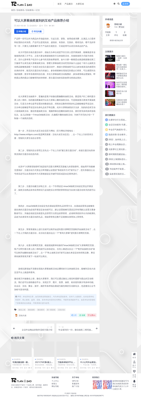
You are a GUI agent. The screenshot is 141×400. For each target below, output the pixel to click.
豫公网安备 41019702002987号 (93, 396)
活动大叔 (61, 310)
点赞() (91, 315)
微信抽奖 (31, 310)
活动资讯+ (30, 10)
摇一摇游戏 (51, 310)
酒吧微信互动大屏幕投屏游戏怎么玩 (121, 75)
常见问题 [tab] (37, 31)
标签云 (54, 383)
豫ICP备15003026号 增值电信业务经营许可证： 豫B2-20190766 (59, 396)
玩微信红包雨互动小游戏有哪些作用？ (121, 102)
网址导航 (55, 386)
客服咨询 (75, 383)
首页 (13, 10)
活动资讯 (20, 10)
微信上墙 (22, 310)
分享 (74, 315)
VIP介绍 (75, 381)
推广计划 (75, 386)
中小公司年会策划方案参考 (88, 363)
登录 (125, 4)
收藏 (82, 315)
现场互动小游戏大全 (121, 92)
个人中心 (55, 381)
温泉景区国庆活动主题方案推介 (124, 173)
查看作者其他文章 (116, 40)
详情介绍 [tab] (21, 31)
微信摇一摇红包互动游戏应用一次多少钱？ (121, 68)
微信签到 (41, 310)
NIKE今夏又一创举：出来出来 (121, 58)
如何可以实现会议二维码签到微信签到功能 (121, 85)
